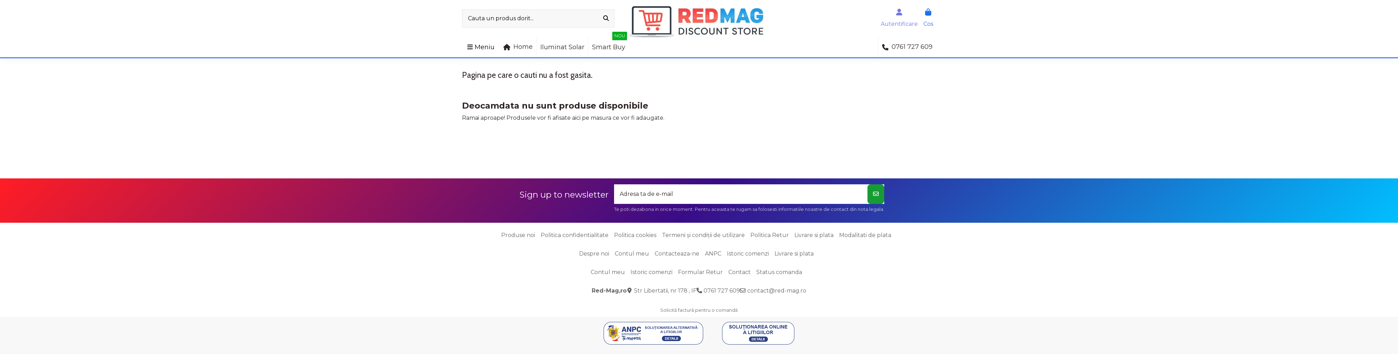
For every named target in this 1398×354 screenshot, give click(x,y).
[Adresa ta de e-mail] (741, 194)
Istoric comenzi (748, 253)
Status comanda (779, 272)
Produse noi (518, 235)
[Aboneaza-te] (875, 194)
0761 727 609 (722, 290)
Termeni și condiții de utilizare (703, 235)
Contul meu (632, 253)
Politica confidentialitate (574, 235)
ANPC (713, 253)
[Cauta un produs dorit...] (606, 18)
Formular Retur (700, 272)
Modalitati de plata (865, 235)
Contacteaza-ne (677, 253)
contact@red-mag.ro (776, 290)
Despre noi (594, 253)
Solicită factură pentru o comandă (699, 310)
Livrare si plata (814, 235)
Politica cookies (635, 235)
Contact (739, 272)
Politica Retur (769, 235)
